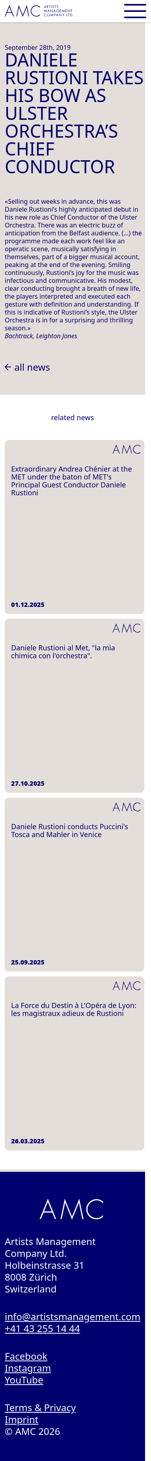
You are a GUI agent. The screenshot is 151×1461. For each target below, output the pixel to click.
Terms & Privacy (40, 1407)
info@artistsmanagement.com (72, 1316)
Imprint (21, 1419)
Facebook (26, 1355)
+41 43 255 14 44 (42, 1328)
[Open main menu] (135, 11)
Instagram (28, 1367)
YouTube (24, 1379)
